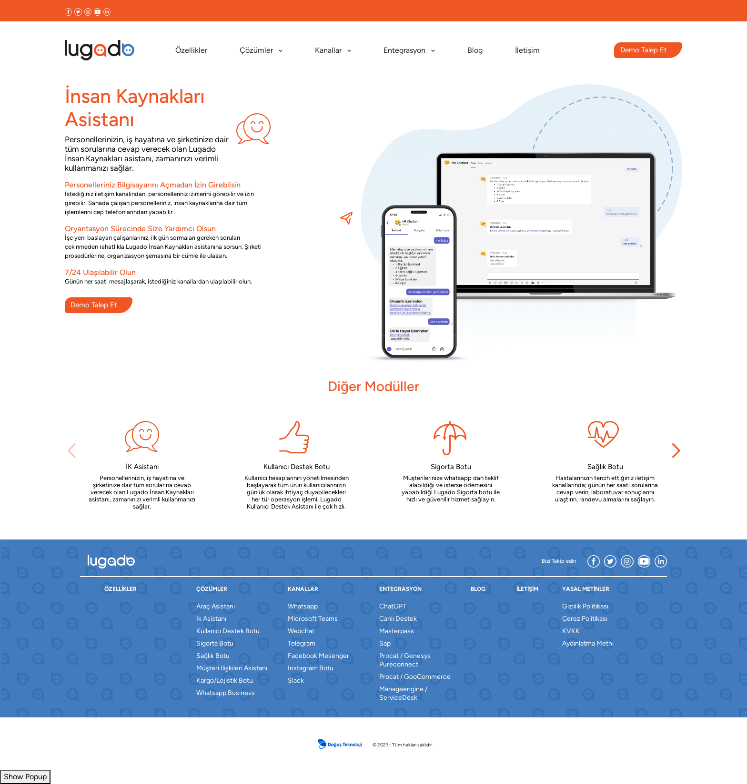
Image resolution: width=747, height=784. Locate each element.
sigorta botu (214, 643)
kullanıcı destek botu (228, 631)
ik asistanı (211, 619)
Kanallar (333, 50)
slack (296, 680)
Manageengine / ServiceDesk (403, 693)
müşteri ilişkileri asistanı (231, 668)
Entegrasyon (409, 50)
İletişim (527, 50)
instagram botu (310, 668)
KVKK (571, 631)
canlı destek (398, 619)
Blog (475, 50)
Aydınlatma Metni (588, 643)
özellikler (120, 589)
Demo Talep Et (643, 50)
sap (385, 643)
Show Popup (25, 776)
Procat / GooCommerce (415, 677)
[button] (675, 451)
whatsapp (303, 606)
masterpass (396, 631)
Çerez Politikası (584, 619)
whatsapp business (225, 693)
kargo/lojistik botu (224, 680)
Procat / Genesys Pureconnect (405, 660)
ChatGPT (392, 606)
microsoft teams (313, 619)
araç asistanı (215, 606)
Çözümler (261, 50)
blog (478, 589)
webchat (301, 631)
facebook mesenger (318, 656)
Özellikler (191, 50)
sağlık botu (213, 656)
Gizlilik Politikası (585, 606)
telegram (301, 643)
